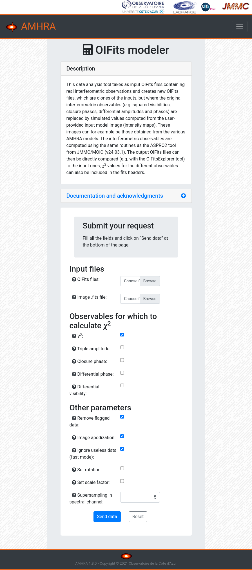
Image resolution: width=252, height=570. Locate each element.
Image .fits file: (89, 297)
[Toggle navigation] (239, 26)
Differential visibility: (84, 390)
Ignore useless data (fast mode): (93, 454)
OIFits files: (86, 279)
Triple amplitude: (91, 348)
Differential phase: (93, 374)
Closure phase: (89, 361)
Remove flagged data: (90, 421)
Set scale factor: (91, 482)
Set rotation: (87, 469)
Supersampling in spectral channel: (91, 498)
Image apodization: (94, 437)
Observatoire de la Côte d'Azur (153, 563)
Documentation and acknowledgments (114, 195)
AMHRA (30, 27)
